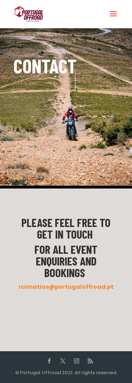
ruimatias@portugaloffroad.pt (66, 287)
